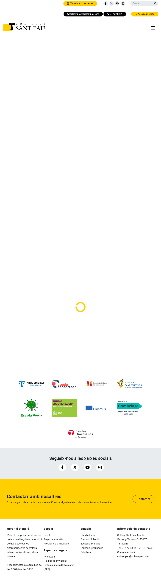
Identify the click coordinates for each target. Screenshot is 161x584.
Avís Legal (49, 556)
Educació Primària (90, 543)
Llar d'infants (87, 535)
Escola (47, 535)
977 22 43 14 (129, 548)
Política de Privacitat (55, 560)
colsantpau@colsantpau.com (133, 556)
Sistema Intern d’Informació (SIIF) (59, 567)
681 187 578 (146, 548)
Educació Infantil (89, 539)
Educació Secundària (91, 548)
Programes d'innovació (56, 543)
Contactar (143, 499)
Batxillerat (86, 552)
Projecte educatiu (53, 539)
